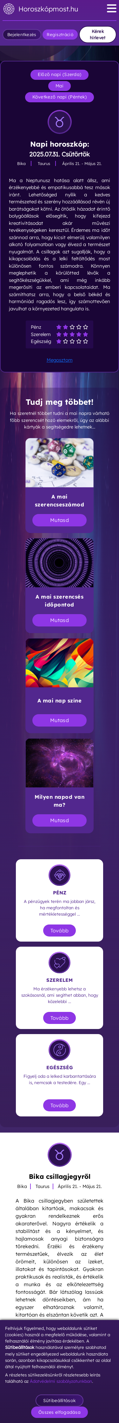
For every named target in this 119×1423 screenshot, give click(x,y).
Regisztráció (60, 34)
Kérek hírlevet (97, 34)
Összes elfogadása (59, 1412)
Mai (60, 86)
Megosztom (60, 360)
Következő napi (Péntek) (59, 97)
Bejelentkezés (21, 34)
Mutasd (59, 520)
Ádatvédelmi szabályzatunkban (61, 1381)
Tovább (59, 930)
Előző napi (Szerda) (60, 74)
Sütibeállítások (59, 1400)
